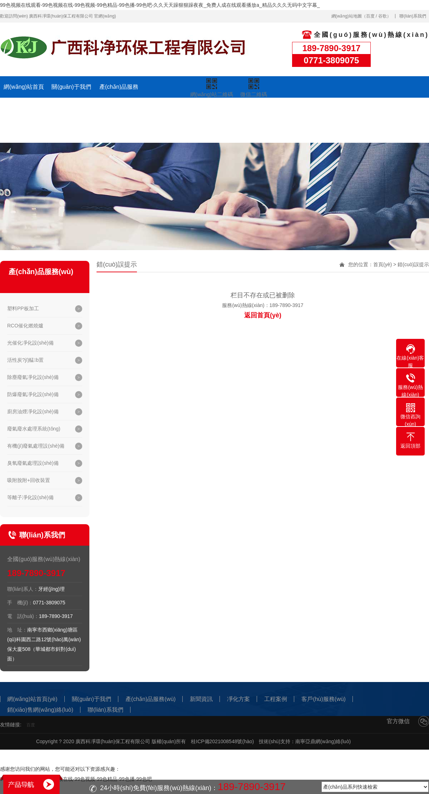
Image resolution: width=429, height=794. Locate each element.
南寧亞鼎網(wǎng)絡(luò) (323, 741)
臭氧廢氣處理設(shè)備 (33, 463)
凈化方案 (214, 110)
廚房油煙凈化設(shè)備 (33, 411)
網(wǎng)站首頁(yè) (24, 97)
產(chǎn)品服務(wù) (118, 97)
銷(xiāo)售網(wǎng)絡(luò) (356, 121)
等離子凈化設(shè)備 (30, 497)
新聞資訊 (166, 110)
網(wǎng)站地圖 (346, 16)
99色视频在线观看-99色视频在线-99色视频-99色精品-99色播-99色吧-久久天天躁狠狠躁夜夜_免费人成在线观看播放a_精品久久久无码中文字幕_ (160, 5)
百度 (370, 16)
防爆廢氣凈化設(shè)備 (33, 394)
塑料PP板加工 (23, 308)
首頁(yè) (382, 264)
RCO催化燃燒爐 (25, 325)
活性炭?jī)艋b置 (25, 360)
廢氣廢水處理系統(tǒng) (33, 429)
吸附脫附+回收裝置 (28, 480)
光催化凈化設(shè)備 (30, 343)
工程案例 (261, 110)
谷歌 (382, 16)
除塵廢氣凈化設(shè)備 (33, 377)
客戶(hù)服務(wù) (309, 110)
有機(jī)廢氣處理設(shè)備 (35, 446)
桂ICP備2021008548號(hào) (222, 741)
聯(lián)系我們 (412, 16)
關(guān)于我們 (71, 87)
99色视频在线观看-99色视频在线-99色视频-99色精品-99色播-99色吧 (76, 779)
